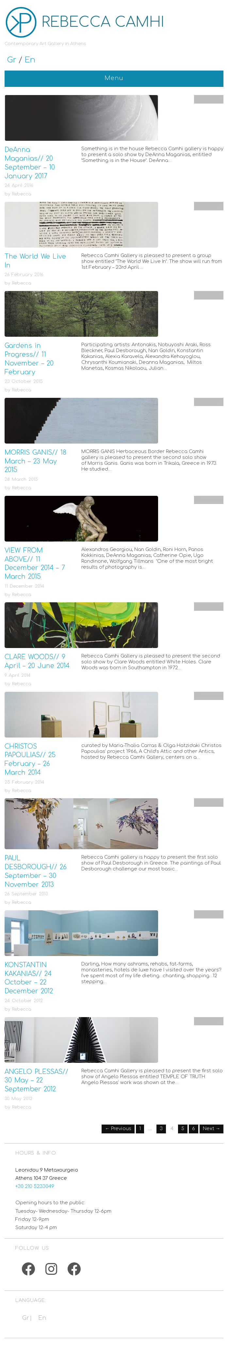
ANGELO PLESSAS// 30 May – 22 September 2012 (36, 1080)
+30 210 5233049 (34, 1186)
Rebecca (21, 193)
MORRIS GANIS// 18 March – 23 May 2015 (35, 461)
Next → (211, 1128)
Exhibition (209, 99)
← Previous (118, 1128)
